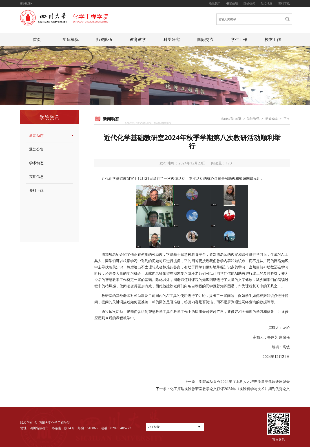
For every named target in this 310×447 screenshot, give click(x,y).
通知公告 (36, 149)
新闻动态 (36, 135)
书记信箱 (232, 3)
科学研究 (172, 39)
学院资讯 (253, 119)
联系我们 (215, 3)
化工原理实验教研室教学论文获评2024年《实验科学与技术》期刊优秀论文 (230, 388)
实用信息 (36, 176)
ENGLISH (26, 3)
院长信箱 (249, 3)
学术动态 (36, 162)
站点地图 (266, 3)
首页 (37, 39)
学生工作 (239, 39)
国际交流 (205, 39)
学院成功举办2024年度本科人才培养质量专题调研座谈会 (244, 381)
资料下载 (284, 3)
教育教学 (138, 39)
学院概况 (70, 39)
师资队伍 (104, 39)
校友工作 (273, 39)
